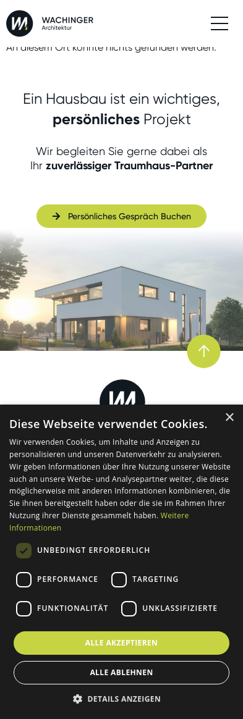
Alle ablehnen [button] (121, 672)
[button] (121, 698)
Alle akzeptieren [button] (121, 642)
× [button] (229, 418)
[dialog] (121, 562)
